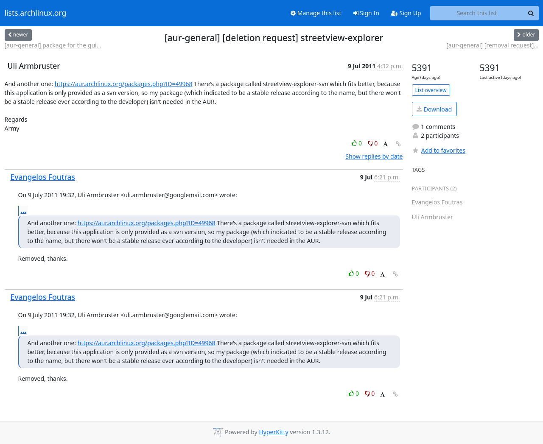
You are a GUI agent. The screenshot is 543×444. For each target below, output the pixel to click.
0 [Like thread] (357, 143)
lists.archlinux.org (36, 13)
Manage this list (316, 13)
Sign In (366, 13)
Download (434, 109)
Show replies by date (374, 156)
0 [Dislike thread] (373, 143)
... (24, 210)
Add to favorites (438, 150)
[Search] (531, 13)
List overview (431, 90)
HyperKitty (273, 432)
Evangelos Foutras (43, 177)
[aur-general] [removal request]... (492, 45)
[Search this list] (477, 13)
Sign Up (406, 13)
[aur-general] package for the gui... (53, 45)
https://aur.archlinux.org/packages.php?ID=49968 (124, 84)
